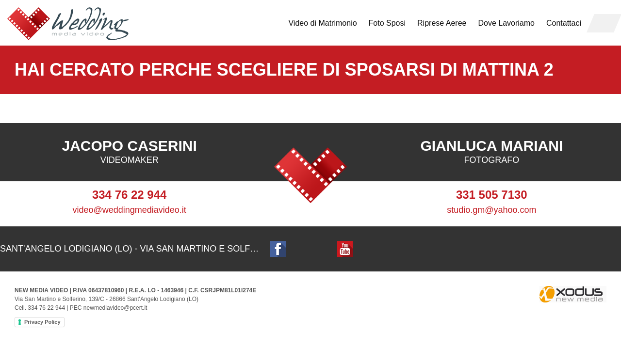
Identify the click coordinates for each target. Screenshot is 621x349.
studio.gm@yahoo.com (491, 210)
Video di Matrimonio (322, 23)
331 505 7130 (491, 194)
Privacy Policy (42, 322)
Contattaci (563, 23)
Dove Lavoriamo (506, 23)
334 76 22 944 (129, 194)
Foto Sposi (387, 23)
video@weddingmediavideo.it (129, 210)
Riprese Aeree (441, 23)
